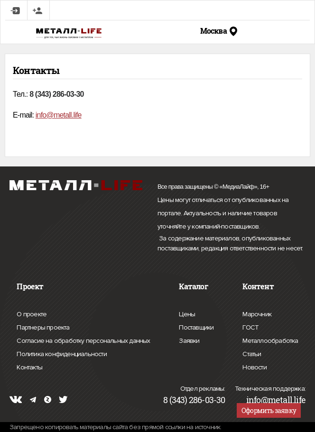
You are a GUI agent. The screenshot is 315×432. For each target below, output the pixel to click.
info (41, 115)
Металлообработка (270, 339)
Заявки (189, 339)
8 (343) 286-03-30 (194, 399)
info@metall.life (276, 399)
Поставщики (196, 326)
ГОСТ (250, 326)
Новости (254, 366)
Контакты (29, 366)
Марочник (256, 313)
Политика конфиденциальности (61, 354)
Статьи (251, 353)
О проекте (31, 314)
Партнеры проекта (43, 327)
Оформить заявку (268, 410)
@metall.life (63, 115)
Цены (187, 313)
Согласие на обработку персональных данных (83, 341)
